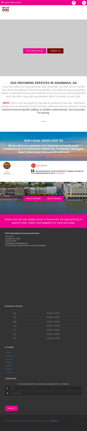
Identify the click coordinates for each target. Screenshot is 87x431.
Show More (61, 173)
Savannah (53, 145)
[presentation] (17, 399)
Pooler (17, 148)
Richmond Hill (49, 152)
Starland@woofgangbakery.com (16, 243)
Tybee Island (33, 152)
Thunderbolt (63, 148)
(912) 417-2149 (10, 241)
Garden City (48, 148)
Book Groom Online (34, 51)
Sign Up (11, 408)
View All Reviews (33, 198)
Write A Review (54, 198)
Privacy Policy (23, 421)
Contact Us (55, 51)
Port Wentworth (32, 148)
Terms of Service (35, 421)
